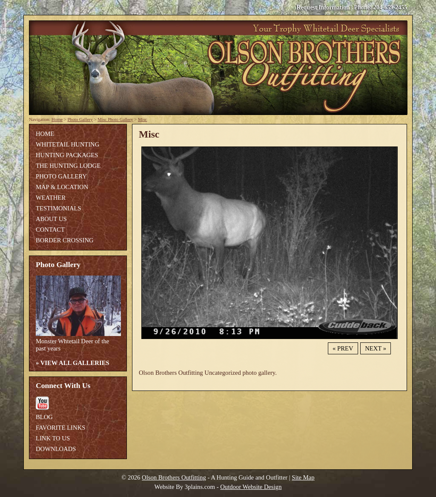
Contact (50, 229)
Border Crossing (65, 240)
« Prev (343, 348)
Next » (375, 348)
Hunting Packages (67, 155)
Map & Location (62, 187)
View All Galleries (74, 362)
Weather (51, 197)
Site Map (303, 477)
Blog (44, 417)
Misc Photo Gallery (115, 119)
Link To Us (53, 438)
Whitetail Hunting (67, 144)
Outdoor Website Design (250, 486)
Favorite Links (60, 427)
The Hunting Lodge (68, 165)
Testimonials (58, 208)
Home (57, 119)
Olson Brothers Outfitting (174, 477)
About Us (51, 218)
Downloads (56, 448)
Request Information (323, 7)
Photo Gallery (80, 119)
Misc (142, 119)
